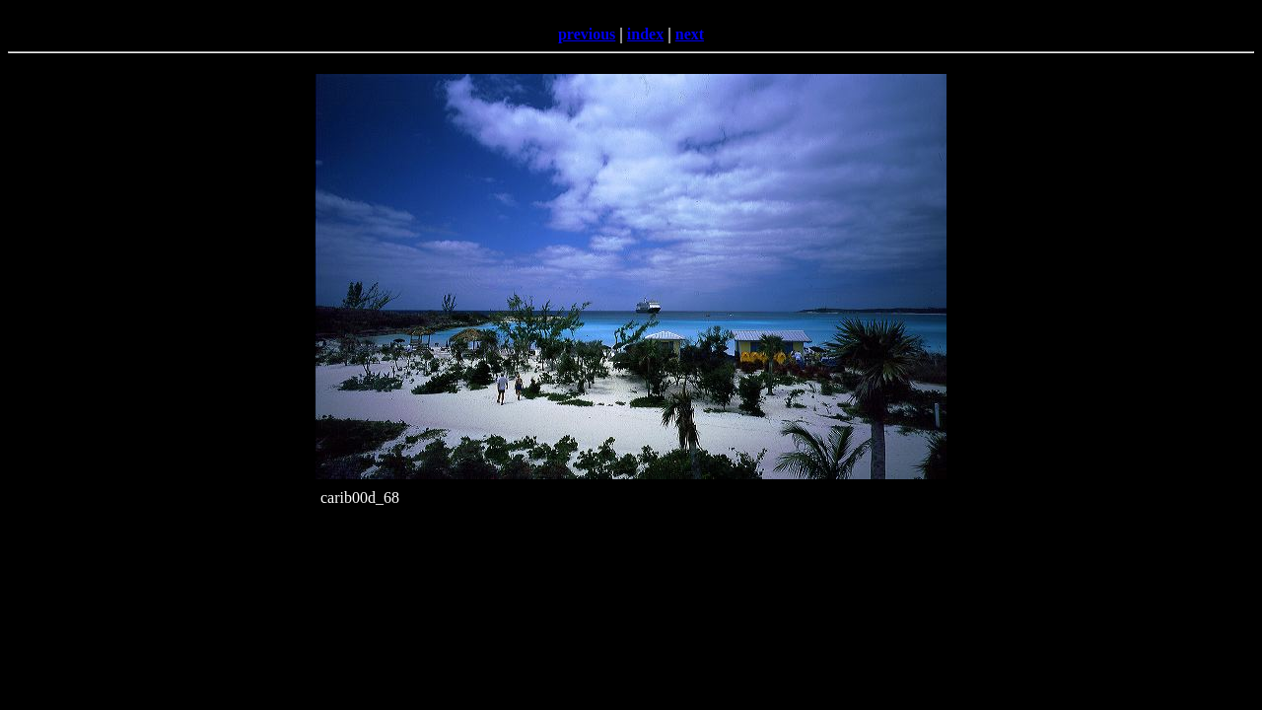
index (645, 34)
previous (586, 34)
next (689, 34)
